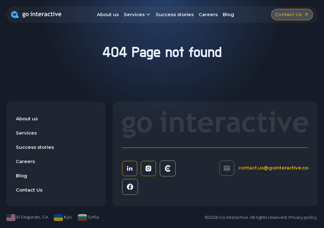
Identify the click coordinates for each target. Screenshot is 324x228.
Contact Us (29, 190)
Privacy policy (303, 217)
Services (137, 15)
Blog (228, 14)
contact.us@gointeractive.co (273, 168)
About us (108, 14)
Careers (208, 14)
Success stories (175, 14)
